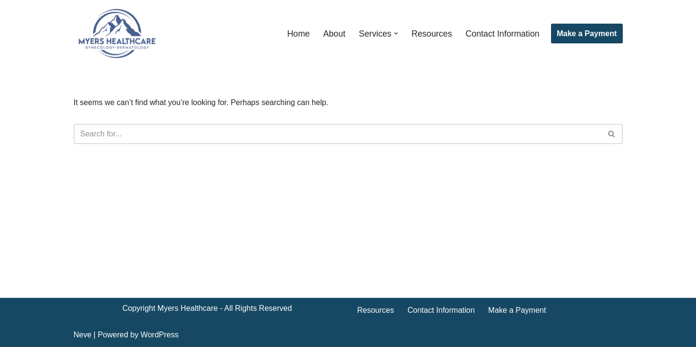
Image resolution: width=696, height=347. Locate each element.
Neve (83, 335)
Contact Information (502, 34)
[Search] (337, 134)
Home (298, 34)
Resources (431, 34)
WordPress (160, 335)
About (334, 34)
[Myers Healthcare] (117, 33)
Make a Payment (587, 33)
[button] (396, 33)
